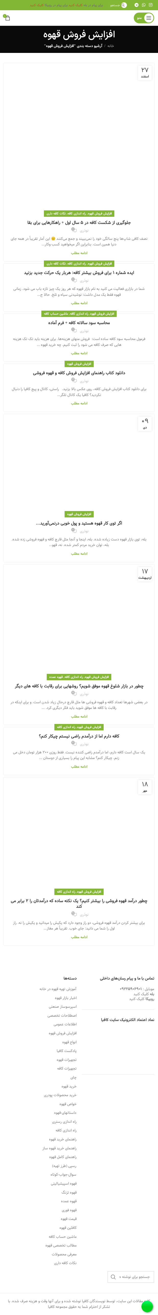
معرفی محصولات (64, 1254)
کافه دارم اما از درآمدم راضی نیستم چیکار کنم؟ (79, 736)
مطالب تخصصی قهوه (61, 1245)
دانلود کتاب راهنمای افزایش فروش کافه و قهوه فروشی (79, 373)
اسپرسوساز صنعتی (63, 1007)
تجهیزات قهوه (67, 1060)
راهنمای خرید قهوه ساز (59, 1148)
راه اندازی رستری (64, 1122)
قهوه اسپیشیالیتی (64, 1183)
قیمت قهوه (69, 1219)
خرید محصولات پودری (60, 1095)
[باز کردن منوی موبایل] (144, 18)
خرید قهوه (69, 1086)
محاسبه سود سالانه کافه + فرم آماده (79, 323)
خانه (110, 46)
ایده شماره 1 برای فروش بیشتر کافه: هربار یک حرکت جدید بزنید (79, 272)
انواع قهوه (69, 1042)
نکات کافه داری (56, 213)
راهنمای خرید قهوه (63, 1139)
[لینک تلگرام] (136, 5)
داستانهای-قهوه (65, 1113)
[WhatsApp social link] (143, 5)
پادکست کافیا (67, 1051)
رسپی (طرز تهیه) (64, 1166)
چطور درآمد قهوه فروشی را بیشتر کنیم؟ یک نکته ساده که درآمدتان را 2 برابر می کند (79, 904)
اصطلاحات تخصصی (62, 1015)
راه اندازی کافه (76, 213)
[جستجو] (117, 5)
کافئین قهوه (68, 1228)
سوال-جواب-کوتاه (63, 1174)
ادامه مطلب (79, 253)
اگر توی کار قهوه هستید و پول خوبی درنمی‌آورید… (79, 523)
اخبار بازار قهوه (66, 998)
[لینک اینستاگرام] (150, 5)
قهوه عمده (56, 676)
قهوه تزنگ (69, 1192)
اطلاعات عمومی (65, 1024)
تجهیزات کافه (67, 1068)
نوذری (84, 231)
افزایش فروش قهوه (100, 213)
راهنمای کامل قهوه (63, 1157)
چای (73, 1077)
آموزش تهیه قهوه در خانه (58, 989)
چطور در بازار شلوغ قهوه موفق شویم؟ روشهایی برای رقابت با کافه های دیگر (79, 686)
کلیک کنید (75, 5)
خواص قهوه (68, 1104)
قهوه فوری (69, 1210)
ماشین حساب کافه (56, 313)
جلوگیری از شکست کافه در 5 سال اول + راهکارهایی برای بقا (79, 222)
